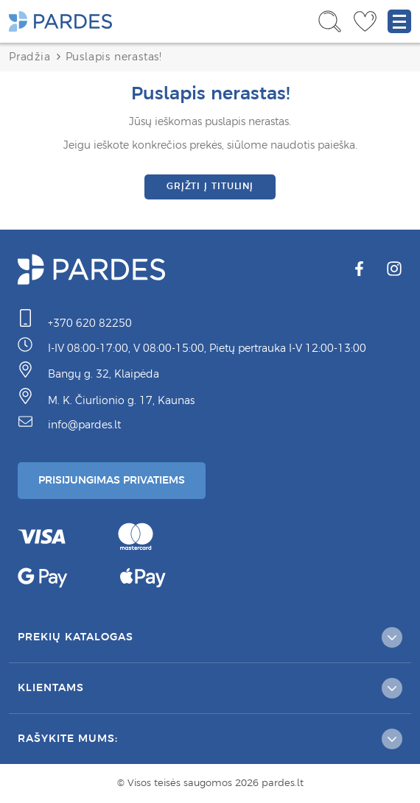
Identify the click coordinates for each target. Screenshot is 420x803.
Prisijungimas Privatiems (111, 480)
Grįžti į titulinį (210, 186)
